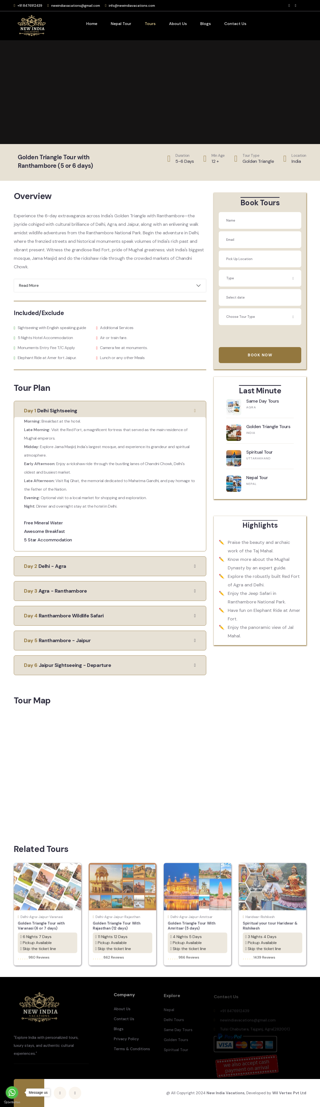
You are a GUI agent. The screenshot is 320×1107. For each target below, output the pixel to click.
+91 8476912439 (30, 6)
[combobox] (260, 278)
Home (91, 23)
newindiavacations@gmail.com (75, 6)
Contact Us (235, 23)
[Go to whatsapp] (12, 1092)
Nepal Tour (121, 23)
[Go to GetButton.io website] (12, 1101)
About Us (178, 23)
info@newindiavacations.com (132, 6)
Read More (29, 285)
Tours (150, 23)
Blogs (205, 23)
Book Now (260, 355)
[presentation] (257, 337)
